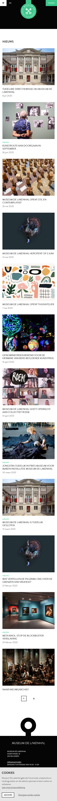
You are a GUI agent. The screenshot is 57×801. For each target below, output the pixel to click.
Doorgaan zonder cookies (29, 794)
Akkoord (8, 795)
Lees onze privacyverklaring (13, 787)
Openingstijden (14, 762)
